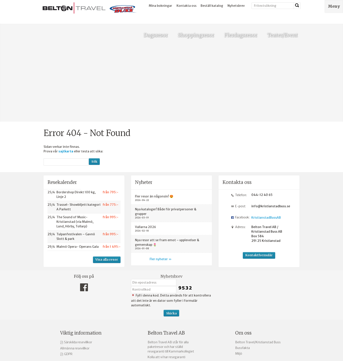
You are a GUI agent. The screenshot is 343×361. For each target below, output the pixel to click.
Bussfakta (242, 294)
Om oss (243, 279)
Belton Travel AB (166, 279)
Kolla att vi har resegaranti (166, 303)
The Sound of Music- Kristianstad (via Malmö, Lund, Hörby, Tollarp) (74, 167)
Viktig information (81, 279)
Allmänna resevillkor (74, 294)
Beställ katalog (212, 6)
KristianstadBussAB (266, 164)
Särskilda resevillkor (78, 288)
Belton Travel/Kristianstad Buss (258, 288)
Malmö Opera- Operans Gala (77, 193)
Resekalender (62, 128)
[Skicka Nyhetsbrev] (171, 259)
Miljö (238, 300)
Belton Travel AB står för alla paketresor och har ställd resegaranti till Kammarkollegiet (171, 293)
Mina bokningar (160, 6)
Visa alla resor (106, 206)
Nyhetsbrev (236, 6)
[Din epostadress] (153, 228)
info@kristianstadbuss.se (269, 152)
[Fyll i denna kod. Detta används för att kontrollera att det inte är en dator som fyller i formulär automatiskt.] (153, 235)
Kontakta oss (186, 6)
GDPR (68, 300)
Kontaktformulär (259, 202)
